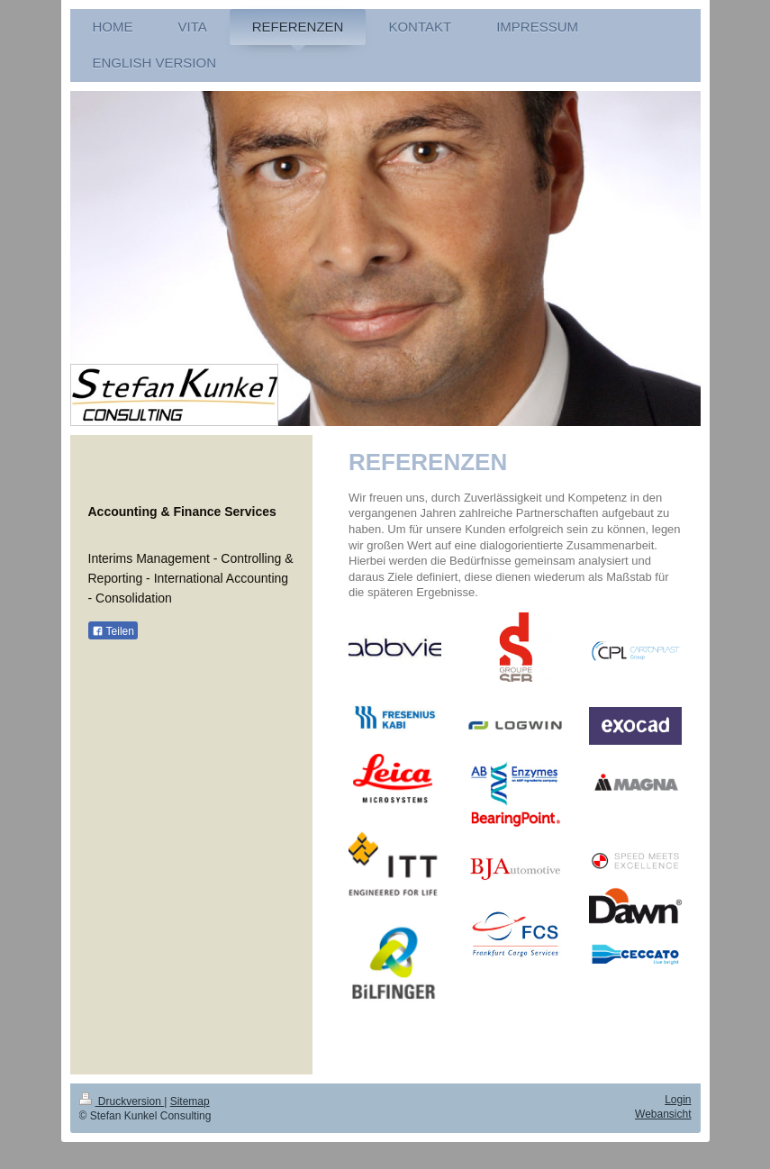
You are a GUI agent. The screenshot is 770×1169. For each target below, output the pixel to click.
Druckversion (122, 1101)
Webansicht (663, 1114)
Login (678, 1099)
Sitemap (190, 1101)
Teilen (113, 631)
